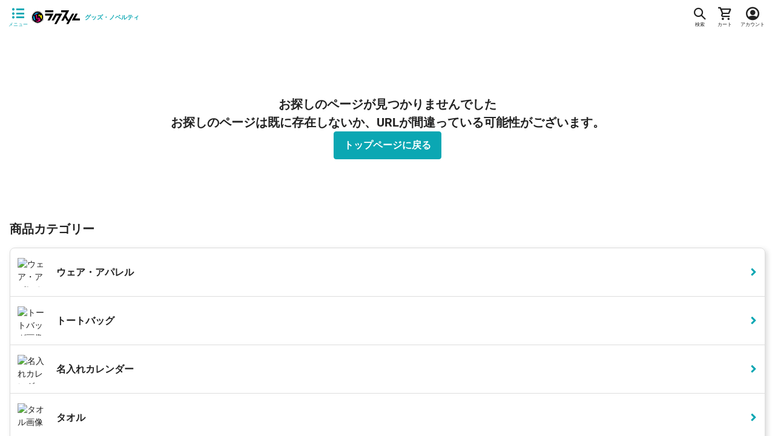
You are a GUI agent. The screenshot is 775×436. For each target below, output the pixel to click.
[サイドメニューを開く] (18, 17)
